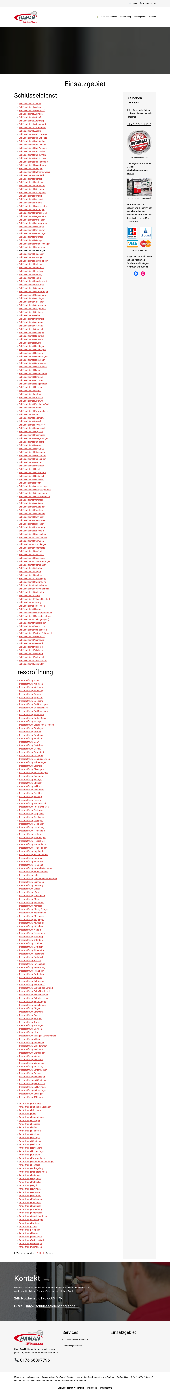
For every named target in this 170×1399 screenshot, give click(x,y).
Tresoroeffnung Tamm (29, 1022)
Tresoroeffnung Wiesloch (31, 1059)
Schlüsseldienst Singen (30, 571)
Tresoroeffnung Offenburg (31, 940)
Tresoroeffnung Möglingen (31, 919)
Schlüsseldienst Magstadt (31, 431)
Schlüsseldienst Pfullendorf (32, 513)
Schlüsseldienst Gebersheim (32, 295)
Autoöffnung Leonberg (29, 1165)
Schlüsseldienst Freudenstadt (33, 281)
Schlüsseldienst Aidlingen (31, 107)
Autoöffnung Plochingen (30, 1199)
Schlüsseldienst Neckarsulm (32, 472)
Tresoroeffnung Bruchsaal (31, 735)
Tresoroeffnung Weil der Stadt (33, 1046)
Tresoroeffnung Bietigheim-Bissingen (36, 725)
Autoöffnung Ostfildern (29, 1192)
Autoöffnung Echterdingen (31, 1117)
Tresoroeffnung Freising (30, 800)
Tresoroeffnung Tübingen (31, 1097)
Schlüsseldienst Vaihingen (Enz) (34, 619)
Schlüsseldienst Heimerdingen (33, 356)
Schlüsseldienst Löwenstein (32, 425)
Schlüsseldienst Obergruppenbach (35, 489)
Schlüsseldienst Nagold (30, 469)
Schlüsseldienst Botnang (30, 202)
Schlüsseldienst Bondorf (30, 196)
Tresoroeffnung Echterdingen (32, 762)
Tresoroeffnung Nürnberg (31, 936)
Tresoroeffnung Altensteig (31, 690)
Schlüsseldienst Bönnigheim (32, 192)
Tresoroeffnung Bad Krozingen (33, 704)
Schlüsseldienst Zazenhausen (33, 660)
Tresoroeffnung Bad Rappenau (33, 711)
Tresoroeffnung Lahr (28, 875)
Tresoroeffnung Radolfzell (31, 957)
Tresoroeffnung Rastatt (30, 960)
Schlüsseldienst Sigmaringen (32, 565)
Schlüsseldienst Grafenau (31, 322)
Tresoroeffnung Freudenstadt (33, 803)
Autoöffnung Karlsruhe (29, 1154)
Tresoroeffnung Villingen (30, 1039)
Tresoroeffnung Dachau (30, 748)
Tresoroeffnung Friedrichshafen (34, 806)
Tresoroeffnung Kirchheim (31, 861)
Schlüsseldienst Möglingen (31, 448)
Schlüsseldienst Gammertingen (33, 291)
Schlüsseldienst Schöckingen (32, 544)
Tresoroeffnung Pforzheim (31, 950)
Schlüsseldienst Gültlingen (31, 332)
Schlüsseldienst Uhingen (30, 609)
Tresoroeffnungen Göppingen (33, 1080)
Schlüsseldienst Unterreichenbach (35, 616)
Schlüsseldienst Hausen (30, 343)
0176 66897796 (139, 124)
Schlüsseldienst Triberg (30, 602)
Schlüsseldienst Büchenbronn (33, 213)
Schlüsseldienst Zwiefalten (31, 664)
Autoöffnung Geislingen (30, 1134)
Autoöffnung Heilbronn (29, 1144)
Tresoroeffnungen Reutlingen (32, 1090)
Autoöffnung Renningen (30, 1202)
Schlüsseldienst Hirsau (29, 370)
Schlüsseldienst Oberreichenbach (34, 496)
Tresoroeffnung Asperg (30, 694)
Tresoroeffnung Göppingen (31, 824)
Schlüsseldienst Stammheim (32, 582)
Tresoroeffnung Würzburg (31, 1066)
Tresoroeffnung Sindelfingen (32, 1005)
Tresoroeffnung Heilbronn (31, 834)
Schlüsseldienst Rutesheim (31, 530)
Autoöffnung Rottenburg (30, 1209)
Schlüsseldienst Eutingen (30, 264)
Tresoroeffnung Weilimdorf (31, 687)
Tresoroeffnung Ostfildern (31, 943)
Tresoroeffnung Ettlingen (30, 783)
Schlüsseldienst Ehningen (31, 257)
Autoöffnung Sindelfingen (31, 1219)
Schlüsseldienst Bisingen (30, 179)
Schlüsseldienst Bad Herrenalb (33, 162)
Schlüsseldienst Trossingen (32, 606)
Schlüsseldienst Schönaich (31, 551)
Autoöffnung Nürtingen (30, 1189)
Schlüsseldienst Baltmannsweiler (34, 172)
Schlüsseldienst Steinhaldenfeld (34, 588)
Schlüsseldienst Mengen (30, 445)
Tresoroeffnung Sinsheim (31, 1011)
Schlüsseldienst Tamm (29, 595)
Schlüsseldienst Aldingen (31, 114)
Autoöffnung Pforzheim (30, 1195)
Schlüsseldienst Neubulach (31, 476)
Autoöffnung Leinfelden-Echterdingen (36, 1161)
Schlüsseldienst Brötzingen (32, 209)
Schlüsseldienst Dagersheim (32, 216)
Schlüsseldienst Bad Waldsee (33, 148)
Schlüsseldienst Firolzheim (31, 271)
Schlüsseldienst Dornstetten (32, 247)
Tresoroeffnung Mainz (29, 899)
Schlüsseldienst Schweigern (32, 558)
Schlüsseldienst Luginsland (32, 428)
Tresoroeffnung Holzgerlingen (33, 848)
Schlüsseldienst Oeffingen (31, 500)
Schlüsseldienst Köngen (30, 407)
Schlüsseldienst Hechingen (31, 346)
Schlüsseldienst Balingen (30, 168)
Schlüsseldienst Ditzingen (31, 240)
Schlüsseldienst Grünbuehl (31, 329)
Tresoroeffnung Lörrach (30, 892)
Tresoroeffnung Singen (29, 1008)
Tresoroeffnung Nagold (30, 930)
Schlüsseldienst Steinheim (31, 592)
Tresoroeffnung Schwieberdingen (34, 998)
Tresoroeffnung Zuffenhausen (33, 1070)
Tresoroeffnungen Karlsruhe (32, 1083)
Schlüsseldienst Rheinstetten (32, 520)
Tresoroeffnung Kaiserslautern (33, 854)
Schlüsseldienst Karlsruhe (31, 401)
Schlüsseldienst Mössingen (32, 452)
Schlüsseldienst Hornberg (31, 387)
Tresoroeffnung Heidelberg (31, 827)
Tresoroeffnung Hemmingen (32, 837)
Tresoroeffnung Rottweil (30, 977)
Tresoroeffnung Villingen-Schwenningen (37, 1035)
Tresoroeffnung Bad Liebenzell (33, 707)
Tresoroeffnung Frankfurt (31, 793)
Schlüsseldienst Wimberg (31, 653)
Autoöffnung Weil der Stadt (31, 1240)
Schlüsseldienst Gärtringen (31, 284)
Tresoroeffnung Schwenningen (33, 994)
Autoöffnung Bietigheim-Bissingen (35, 1107)
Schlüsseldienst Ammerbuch (32, 127)
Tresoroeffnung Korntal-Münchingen (36, 868)
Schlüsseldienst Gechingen (31, 298)
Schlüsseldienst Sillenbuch (31, 568)
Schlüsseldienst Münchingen (32, 459)
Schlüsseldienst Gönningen (32, 319)
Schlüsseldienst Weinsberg (31, 640)
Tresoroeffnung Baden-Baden (33, 718)
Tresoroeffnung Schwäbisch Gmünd (36, 988)
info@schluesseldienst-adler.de (50, 1306)
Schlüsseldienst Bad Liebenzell (33, 138)
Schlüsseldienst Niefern (30, 483)
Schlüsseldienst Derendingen (32, 233)
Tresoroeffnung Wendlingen (32, 1053)
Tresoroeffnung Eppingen (31, 776)
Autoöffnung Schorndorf (30, 1212)
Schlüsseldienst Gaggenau (31, 288)
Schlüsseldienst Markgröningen (34, 438)
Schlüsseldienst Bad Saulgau (32, 141)
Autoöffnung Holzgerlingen (31, 1151)
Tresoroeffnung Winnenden (32, 1063)
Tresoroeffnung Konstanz (31, 865)
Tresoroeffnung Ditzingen (31, 755)
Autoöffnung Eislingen (29, 1120)
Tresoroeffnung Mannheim (31, 902)
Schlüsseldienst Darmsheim (32, 220)
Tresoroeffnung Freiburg (30, 796)
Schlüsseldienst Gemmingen (32, 305)
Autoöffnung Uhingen (29, 1233)
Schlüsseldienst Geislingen (31, 301)
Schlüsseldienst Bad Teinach (32, 144)
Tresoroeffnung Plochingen (32, 953)
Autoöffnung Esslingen (29, 1124)
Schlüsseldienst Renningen (31, 517)
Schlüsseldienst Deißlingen (31, 226)
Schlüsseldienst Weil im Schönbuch (35, 633)
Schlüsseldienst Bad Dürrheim (33, 158)
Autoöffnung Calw (27, 1113)
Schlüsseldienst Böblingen (31, 189)
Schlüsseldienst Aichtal (30, 103)
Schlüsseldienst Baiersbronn (32, 165)
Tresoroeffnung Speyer (29, 1015)
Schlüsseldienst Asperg (30, 131)
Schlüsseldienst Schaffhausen (33, 537)
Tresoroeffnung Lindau (29, 888)
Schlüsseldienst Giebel (29, 315)
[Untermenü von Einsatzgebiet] (146, 16)
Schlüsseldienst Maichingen (32, 435)
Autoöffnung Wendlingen (30, 1243)
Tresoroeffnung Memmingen (32, 912)
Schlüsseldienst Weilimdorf (32, 110)
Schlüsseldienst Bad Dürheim (33, 155)
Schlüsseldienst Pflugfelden (32, 506)
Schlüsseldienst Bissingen (31, 182)
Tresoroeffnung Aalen (29, 680)
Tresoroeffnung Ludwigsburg (32, 895)
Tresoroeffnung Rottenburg (31, 974)
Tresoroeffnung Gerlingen (31, 820)
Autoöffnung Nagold (28, 1185)
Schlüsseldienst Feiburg (30, 278)
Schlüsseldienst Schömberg (32, 548)
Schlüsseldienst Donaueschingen (34, 243)
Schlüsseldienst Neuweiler (31, 479)
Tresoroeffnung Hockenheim (32, 844)
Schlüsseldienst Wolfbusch (31, 657)
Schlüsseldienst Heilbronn (31, 353)
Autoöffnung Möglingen (30, 1178)
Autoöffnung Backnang (30, 1103)
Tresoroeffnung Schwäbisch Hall (34, 991)
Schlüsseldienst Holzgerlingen (33, 383)
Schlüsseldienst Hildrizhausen (33, 366)
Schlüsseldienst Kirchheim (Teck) (34, 404)
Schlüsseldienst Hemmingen (32, 363)
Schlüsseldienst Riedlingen (31, 524)
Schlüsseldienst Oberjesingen (33, 493)
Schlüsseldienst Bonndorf (31, 199)
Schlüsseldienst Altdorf (30, 117)
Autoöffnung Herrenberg (30, 1148)
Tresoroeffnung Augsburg (31, 697)
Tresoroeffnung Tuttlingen (31, 1025)
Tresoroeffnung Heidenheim (32, 830)
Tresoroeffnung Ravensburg (32, 964)
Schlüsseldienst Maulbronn (31, 442)
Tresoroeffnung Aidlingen (31, 684)
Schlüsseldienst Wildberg (31, 647)
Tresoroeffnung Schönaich (31, 981)
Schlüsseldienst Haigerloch (32, 336)
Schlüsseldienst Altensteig (31, 120)
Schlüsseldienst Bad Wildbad (32, 151)
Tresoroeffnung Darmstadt (31, 752)
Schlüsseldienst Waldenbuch (32, 623)
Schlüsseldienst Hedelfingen (32, 349)
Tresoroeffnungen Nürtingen (32, 1087)
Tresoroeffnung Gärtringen (31, 810)
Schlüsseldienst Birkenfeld (31, 175)
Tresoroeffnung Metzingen (31, 916)
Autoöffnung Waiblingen (30, 1236)
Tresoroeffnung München (31, 926)
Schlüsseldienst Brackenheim (33, 206)
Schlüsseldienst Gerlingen (31, 312)
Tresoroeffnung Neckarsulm (32, 933)
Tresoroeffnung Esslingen (31, 1093)
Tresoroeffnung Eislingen (30, 766)
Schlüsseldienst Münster (30, 462)
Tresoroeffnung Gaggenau (31, 813)
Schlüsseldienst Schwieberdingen (35, 561)
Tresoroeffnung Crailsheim (31, 745)
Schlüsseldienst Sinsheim (31, 575)
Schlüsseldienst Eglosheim (31, 254)
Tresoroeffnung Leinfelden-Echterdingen (38, 878)
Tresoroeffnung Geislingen (31, 817)
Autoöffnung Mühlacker (30, 1182)
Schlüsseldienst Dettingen (31, 237)
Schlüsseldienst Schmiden (31, 541)
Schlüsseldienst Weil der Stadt (33, 630)
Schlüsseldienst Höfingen (31, 377)
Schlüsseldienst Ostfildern (31, 503)
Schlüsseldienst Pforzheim (31, 510)
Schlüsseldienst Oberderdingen (33, 486)
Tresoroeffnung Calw (29, 742)
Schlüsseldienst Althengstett (32, 124)
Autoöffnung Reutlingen (30, 1206)
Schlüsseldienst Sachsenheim (33, 534)
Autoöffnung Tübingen (29, 1230)
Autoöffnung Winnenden (30, 1247)
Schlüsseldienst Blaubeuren (32, 185)
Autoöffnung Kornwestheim (32, 1158)
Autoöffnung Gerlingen (29, 1137)
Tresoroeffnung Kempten (30, 858)
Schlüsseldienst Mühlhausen (32, 455)
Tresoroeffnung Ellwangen (31, 769)
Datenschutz (106, 1388)
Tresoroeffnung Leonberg (31, 885)
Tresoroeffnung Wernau (30, 1056)
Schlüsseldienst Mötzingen (31, 465)
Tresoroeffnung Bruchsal (30, 738)
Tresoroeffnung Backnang (31, 701)
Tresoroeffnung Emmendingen (33, 772)
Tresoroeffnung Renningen (31, 971)
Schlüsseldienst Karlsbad (31, 397)
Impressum (92, 1388)
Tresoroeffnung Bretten (30, 731)
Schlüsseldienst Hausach (31, 339)
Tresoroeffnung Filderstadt (31, 789)
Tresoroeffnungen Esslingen (32, 1076)
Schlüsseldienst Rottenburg (32, 527)
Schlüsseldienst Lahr (28, 414)
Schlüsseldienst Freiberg (30, 274)
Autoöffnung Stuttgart (29, 1223)
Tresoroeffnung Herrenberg (32, 841)
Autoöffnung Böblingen (30, 1110)
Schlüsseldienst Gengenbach (32, 308)
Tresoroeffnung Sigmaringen (32, 1001)
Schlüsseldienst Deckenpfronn (33, 223)
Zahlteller (41, 1253)
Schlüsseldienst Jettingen (31, 394)
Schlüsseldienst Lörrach (30, 421)
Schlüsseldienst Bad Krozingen (33, 134)
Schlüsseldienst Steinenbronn (33, 585)
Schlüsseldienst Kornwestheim (33, 411)
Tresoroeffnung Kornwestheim (33, 871)
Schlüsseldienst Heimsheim (32, 360)
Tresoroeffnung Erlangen (30, 779)
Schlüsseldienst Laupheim (31, 418)
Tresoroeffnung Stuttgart (30, 1018)
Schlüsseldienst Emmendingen (33, 261)
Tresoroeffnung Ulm (28, 1032)
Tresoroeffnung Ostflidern (31, 947)
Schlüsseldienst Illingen (30, 390)
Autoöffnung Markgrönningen (33, 1172)
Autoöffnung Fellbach (29, 1127)
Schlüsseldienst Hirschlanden (33, 373)
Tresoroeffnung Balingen (30, 721)
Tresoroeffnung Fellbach (30, 786)
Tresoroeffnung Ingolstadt (31, 851)
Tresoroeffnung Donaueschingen (34, 759)
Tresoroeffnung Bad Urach (31, 714)
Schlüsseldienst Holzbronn (31, 380)
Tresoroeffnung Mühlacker (31, 923)
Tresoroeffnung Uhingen (30, 1029)
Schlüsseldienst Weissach (31, 643)
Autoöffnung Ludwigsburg (31, 1168)
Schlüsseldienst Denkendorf (32, 230)
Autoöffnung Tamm (28, 1226)
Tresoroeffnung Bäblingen (31, 728)
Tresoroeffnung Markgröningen (33, 909)
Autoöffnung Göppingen (30, 1141)
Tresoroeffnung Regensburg (32, 967)
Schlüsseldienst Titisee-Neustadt (34, 599)
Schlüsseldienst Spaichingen (32, 578)
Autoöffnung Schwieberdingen (33, 1216)
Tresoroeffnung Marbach (30, 906)
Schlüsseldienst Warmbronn (32, 626)
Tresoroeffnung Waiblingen (31, 1042)
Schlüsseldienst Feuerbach (31, 267)
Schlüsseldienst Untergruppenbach (35, 612)
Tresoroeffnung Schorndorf (32, 984)
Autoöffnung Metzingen (30, 1175)
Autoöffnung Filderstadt (30, 1130)
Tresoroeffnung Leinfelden (31, 882)
